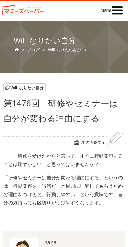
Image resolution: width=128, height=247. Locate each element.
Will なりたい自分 (27, 87)
